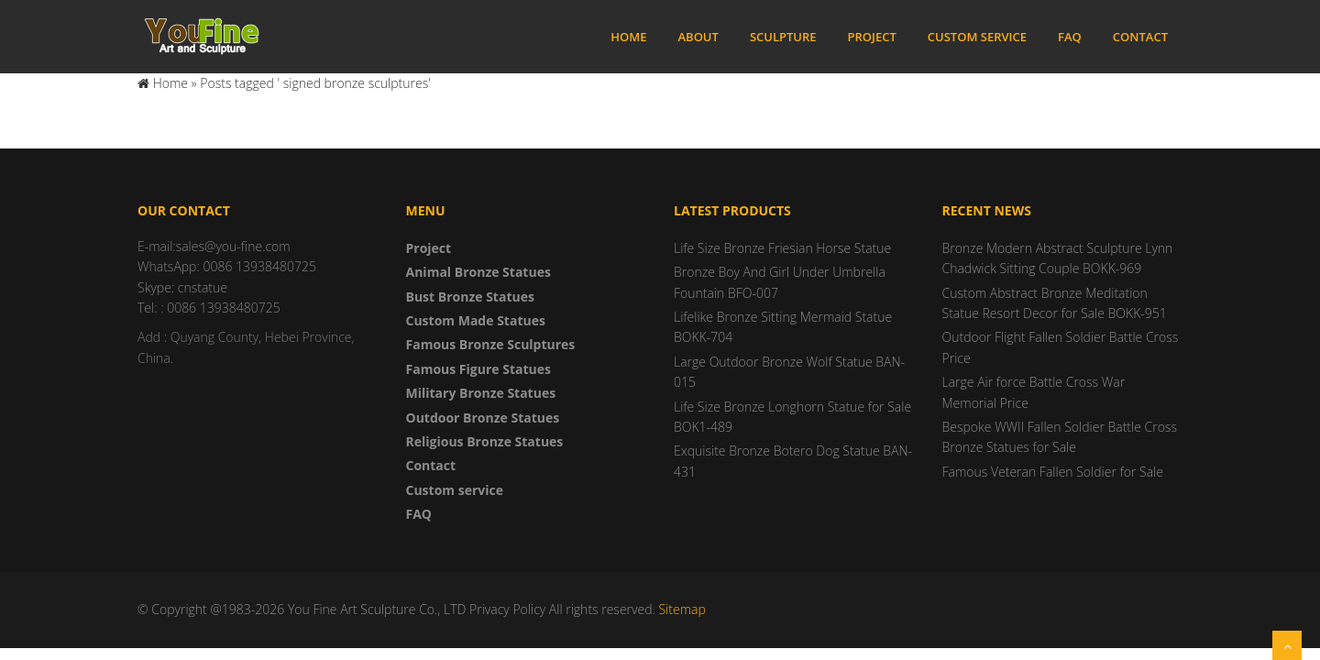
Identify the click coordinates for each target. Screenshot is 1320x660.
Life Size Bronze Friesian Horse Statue (782, 248)
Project (872, 36)
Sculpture (783, 36)
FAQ (1070, 36)
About (697, 36)
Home (628, 36)
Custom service (977, 36)
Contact (1140, 36)
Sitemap (681, 609)
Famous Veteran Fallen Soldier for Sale (1052, 471)
